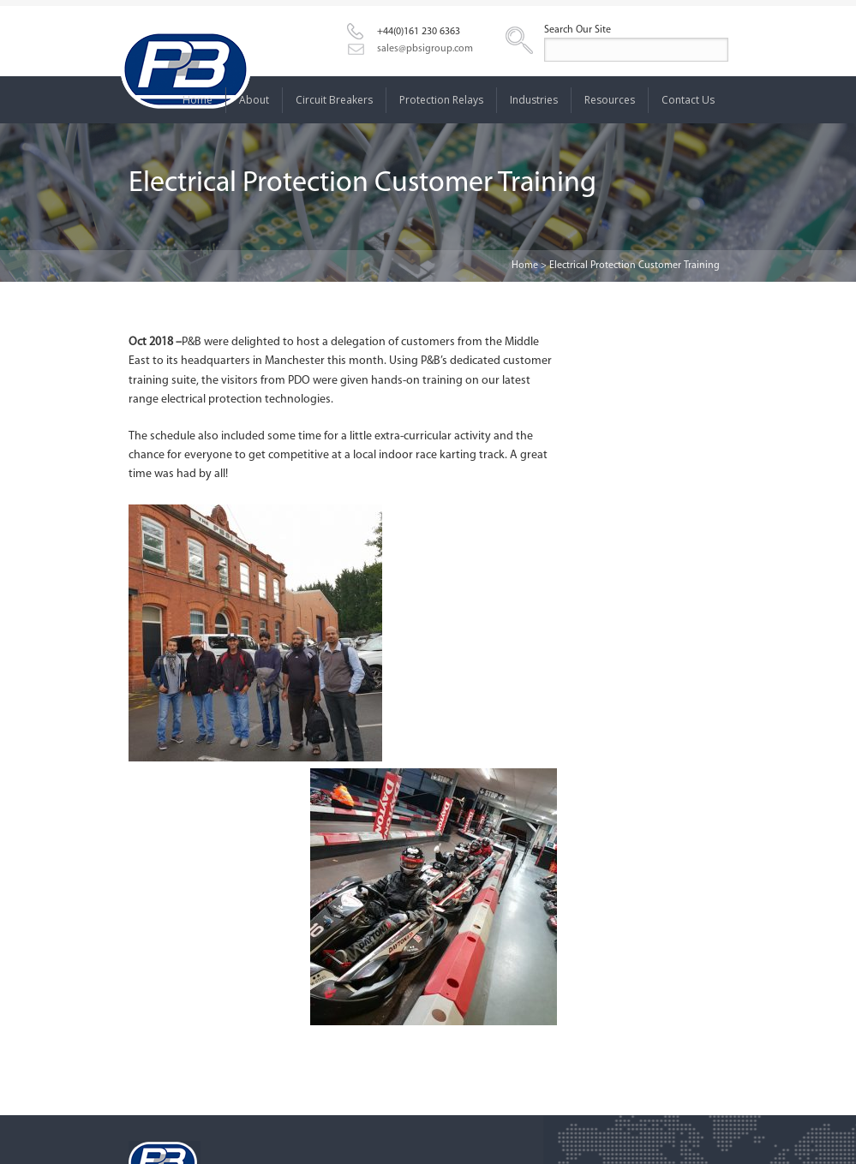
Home (525, 265)
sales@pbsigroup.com (425, 49)
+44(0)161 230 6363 (418, 32)
